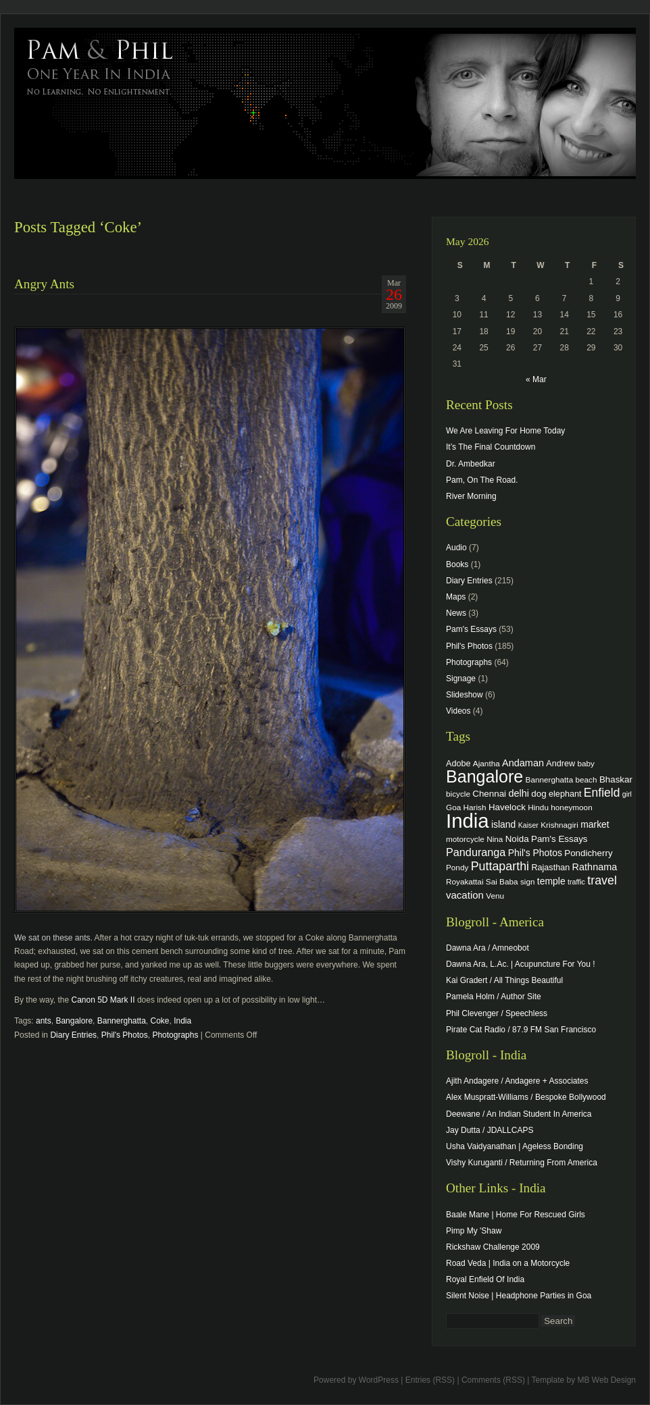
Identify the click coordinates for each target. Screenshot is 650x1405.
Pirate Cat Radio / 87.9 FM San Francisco (521, 1029)
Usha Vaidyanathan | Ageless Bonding (514, 1146)
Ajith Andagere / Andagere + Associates (517, 1081)
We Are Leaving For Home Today (505, 430)
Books (457, 564)
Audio (456, 547)
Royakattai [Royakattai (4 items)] (465, 881)
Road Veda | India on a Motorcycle (508, 1263)
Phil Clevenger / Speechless (496, 1013)
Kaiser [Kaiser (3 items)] (528, 825)
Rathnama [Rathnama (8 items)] (595, 866)
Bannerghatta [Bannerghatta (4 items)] (550, 779)
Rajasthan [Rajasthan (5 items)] (550, 867)
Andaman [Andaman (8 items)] (523, 763)
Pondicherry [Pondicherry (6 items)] (588, 853)
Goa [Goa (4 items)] (453, 807)
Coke (160, 1021)
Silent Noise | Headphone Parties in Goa (518, 1295)
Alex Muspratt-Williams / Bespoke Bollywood (526, 1097)
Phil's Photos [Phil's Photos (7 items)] (535, 852)
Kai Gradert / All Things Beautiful (504, 980)
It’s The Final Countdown (490, 447)
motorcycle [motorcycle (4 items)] (465, 838)
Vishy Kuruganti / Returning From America (521, 1162)
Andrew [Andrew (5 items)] (560, 763)
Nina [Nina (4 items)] (494, 838)
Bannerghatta (121, 1021)
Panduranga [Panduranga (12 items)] (475, 852)
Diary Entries (73, 1035)
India (182, 1021)
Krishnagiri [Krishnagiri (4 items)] (559, 824)
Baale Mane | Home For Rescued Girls (515, 1214)
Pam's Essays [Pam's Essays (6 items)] (559, 839)
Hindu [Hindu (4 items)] (538, 807)
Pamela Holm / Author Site (493, 996)
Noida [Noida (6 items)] (517, 839)
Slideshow (464, 694)
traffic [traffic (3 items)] (576, 882)
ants (43, 1021)
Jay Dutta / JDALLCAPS (489, 1130)
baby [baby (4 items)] (586, 763)
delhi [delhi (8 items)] (518, 793)
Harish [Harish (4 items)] (475, 807)
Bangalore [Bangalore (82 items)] (484, 776)
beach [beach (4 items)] (586, 779)
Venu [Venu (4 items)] (495, 895)
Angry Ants (44, 284)
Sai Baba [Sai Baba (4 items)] (502, 881)
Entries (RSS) (430, 1380)
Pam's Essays (471, 629)
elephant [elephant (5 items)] (565, 794)
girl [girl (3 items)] (627, 794)
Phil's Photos (124, 1035)
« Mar (536, 379)
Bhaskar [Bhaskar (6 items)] (615, 779)
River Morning (471, 496)
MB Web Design (607, 1380)
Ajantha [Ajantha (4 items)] (486, 763)
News (456, 613)
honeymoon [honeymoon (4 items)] (571, 807)
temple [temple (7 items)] (551, 881)
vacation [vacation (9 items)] (465, 895)
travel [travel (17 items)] (602, 880)
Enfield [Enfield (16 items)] (602, 792)
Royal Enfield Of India (485, 1279)
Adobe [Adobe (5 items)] (458, 763)
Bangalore (74, 1021)
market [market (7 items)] (594, 824)
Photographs (175, 1035)
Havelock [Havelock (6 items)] (507, 807)
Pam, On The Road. (482, 480)
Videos (458, 711)
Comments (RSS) (493, 1380)
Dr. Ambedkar (470, 464)
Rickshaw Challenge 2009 (493, 1247)
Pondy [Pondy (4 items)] (457, 867)
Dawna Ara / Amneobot (487, 948)
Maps (456, 597)
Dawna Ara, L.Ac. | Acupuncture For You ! (520, 964)
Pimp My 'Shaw (473, 1231)
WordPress (379, 1380)
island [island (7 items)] (503, 824)
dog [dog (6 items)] (538, 794)
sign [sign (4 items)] (527, 881)
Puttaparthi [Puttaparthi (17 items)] (500, 866)
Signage (461, 678)
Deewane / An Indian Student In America (518, 1114)
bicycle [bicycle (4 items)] (458, 793)
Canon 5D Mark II (104, 1000)
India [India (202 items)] (467, 821)
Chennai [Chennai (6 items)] (489, 794)
